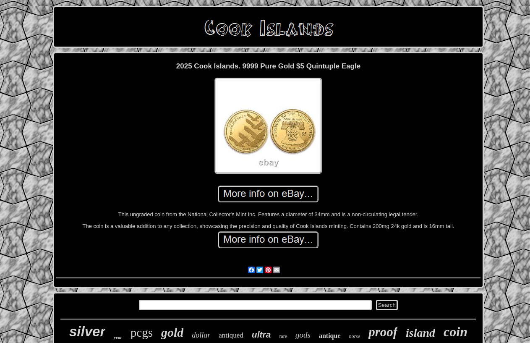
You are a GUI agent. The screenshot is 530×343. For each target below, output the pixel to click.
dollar (201, 335)
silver (87, 331)
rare (283, 336)
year (118, 337)
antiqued (231, 335)
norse (354, 336)
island (420, 332)
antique (330, 335)
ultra (261, 334)
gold (172, 332)
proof (382, 332)
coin (455, 331)
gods (303, 334)
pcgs (142, 332)
